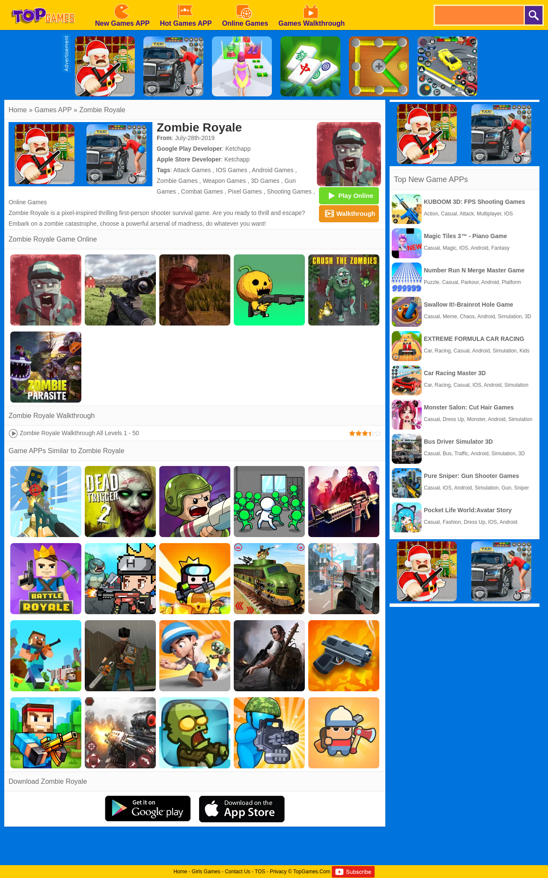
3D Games (265, 180)
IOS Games (231, 170)
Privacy (278, 872)
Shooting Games (289, 191)
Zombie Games (177, 180)
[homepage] (42, 3)
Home (18, 109)
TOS (260, 872)
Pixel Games (245, 191)
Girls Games (206, 872)
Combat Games (202, 191)
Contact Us (237, 872)
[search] (479, 15)
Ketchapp (237, 148)
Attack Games (192, 170)
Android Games (272, 170)
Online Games (28, 202)
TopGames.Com (312, 872)
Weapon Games (224, 180)
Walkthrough (348, 213)
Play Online (349, 195)
